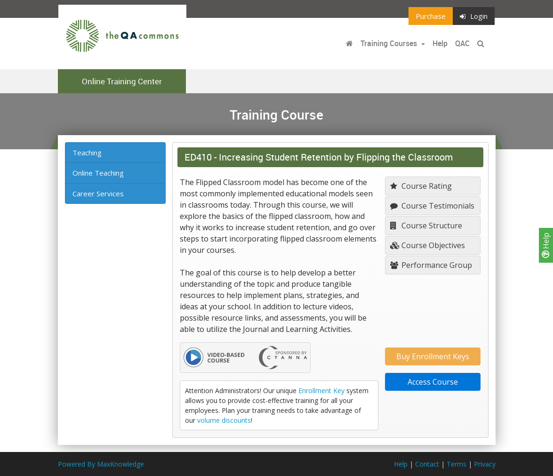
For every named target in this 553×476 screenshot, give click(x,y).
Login (474, 16)
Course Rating (421, 186)
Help (546, 245)
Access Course (433, 382)
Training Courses (390, 43)
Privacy (485, 464)
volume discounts (224, 420)
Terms (456, 464)
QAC (462, 43)
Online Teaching (98, 172)
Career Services (98, 193)
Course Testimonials (432, 206)
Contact (427, 464)
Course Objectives (427, 245)
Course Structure (426, 225)
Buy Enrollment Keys (432, 356)
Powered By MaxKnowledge (101, 464)
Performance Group (431, 265)
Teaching (87, 152)
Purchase (431, 16)
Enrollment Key (321, 390)
